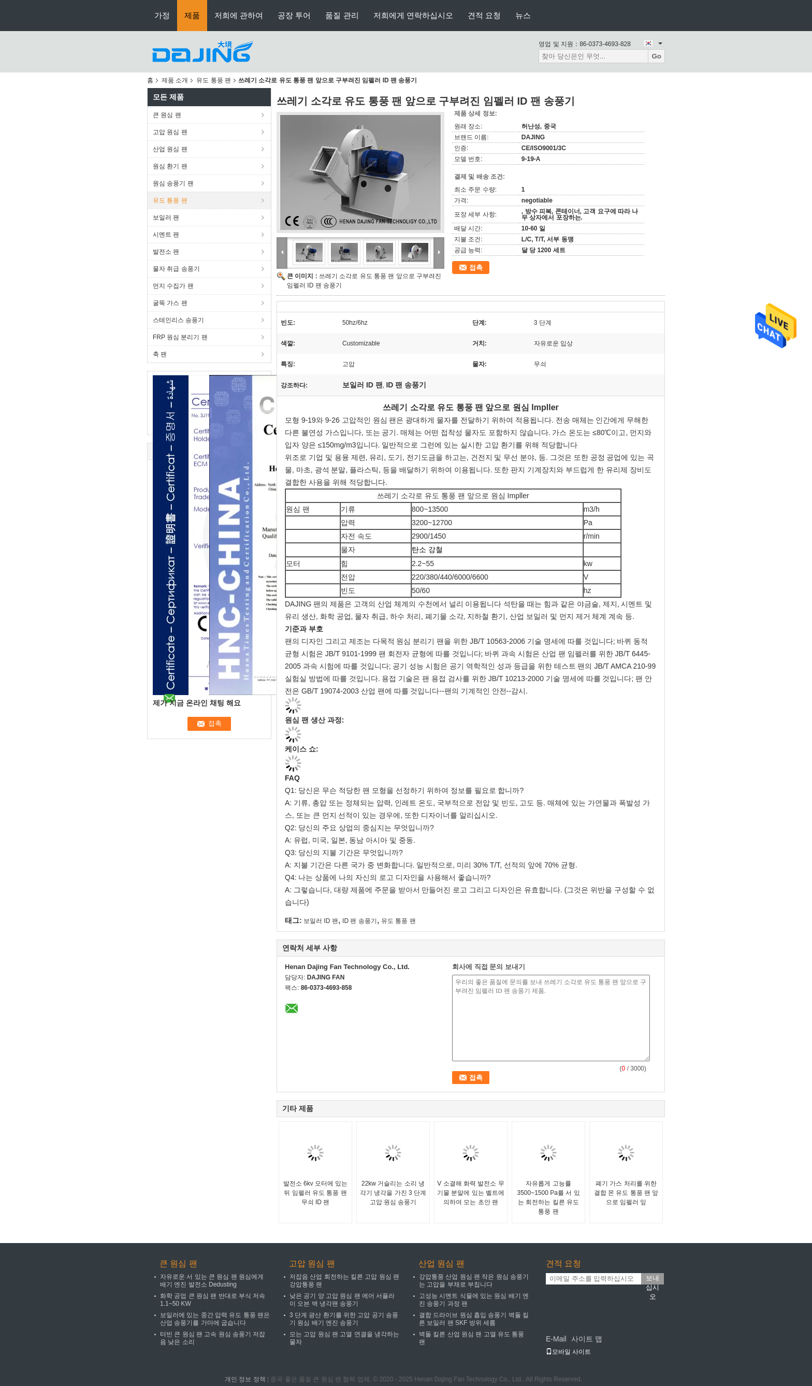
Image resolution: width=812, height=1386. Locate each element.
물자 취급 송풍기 (176, 268)
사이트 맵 (586, 1339)
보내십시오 (652, 1279)
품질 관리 (341, 15)
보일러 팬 (166, 217)
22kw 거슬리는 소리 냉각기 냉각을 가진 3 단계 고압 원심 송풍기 (393, 1193)
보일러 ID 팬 (320, 921)
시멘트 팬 (166, 234)
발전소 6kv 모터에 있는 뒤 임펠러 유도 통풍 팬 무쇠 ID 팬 (315, 1193)
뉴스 (523, 15)
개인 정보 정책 (245, 1379)
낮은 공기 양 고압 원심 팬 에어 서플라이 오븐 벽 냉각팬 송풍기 (342, 1299)
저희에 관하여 (238, 15)
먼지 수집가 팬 (173, 286)
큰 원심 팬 (167, 115)
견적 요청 (484, 15)
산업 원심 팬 (170, 149)
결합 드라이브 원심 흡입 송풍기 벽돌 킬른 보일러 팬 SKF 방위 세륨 (474, 1318)
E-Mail (556, 1339)
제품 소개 (175, 80)
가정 (162, 15)
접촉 (476, 267)
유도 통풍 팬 (213, 80)
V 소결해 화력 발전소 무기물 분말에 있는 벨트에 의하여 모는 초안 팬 (470, 1193)
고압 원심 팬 (170, 132)
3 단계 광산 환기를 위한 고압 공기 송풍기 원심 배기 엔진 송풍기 (343, 1318)
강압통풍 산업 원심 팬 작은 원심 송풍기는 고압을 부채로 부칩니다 (474, 1280)
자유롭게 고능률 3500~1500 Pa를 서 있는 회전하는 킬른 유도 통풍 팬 (548, 1197)
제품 (192, 15)
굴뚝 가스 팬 (170, 303)
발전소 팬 (166, 251)
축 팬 (160, 354)
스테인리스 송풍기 (178, 320)
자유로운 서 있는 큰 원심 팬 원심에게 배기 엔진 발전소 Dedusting (212, 1280)
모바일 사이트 (568, 1351)
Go (656, 56)
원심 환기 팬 (170, 166)
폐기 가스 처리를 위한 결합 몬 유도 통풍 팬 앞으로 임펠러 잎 (626, 1193)
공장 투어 (294, 15)
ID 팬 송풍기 (359, 921)
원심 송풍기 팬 (173, 183)
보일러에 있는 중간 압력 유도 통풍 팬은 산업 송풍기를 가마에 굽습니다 (215, 1318)
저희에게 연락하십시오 (413, 15)
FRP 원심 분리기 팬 (180, 337)
